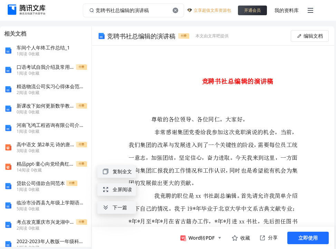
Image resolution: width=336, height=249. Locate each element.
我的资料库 (287, 10)
